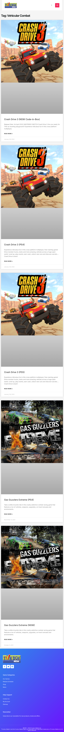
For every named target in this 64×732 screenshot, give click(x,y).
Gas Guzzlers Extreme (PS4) (19, 500)
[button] (51, 5)
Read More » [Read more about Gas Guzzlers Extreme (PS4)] (8, 514)
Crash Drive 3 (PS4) (14, 245)
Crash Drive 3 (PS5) (14, 372)
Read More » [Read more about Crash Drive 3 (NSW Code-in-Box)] (8, 134)
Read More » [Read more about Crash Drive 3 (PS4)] (8, 261)
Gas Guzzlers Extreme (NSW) (19, 625)
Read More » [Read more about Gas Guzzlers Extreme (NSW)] (8, 640)
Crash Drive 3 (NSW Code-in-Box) (22, 119)
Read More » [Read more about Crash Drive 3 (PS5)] (8, 389)
